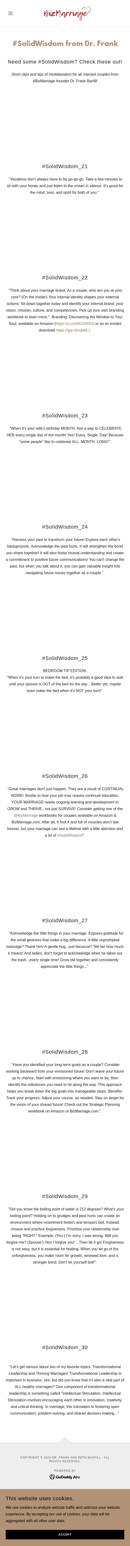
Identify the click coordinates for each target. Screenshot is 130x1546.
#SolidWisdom (69, 835)
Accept (64, 1534)
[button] (14, 13)
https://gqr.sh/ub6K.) (73, 330)
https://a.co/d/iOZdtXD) (75, 324)
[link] (65, 13)
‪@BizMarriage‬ (26, 815)
